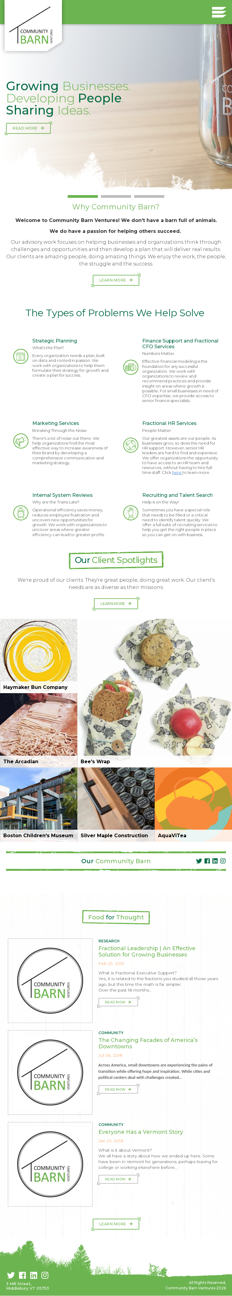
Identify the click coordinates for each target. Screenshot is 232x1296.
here (177, 472)
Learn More (112, 280)
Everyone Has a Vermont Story (140, 1132)
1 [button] (83, 196)
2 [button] (116, 196)
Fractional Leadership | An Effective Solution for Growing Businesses (146, 951)
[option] (116, 107)
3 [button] (149, 196)
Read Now (116, 1002)
